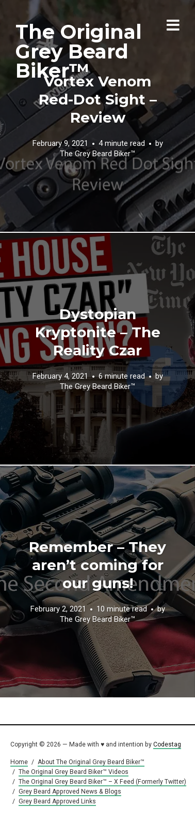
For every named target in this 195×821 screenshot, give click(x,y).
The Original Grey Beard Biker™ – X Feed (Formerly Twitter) (102, 781)
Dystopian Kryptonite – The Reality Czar (97, 332)
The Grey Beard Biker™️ (97, 154)
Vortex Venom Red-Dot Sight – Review (98, 99)
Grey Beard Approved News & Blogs (70, 791)
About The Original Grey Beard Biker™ (91, 762)
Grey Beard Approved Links (57, 801)
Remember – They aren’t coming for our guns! (97, 565)
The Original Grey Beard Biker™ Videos (73, 771)
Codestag (167, 744)
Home (19, 762)
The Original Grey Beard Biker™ (78, 51)
